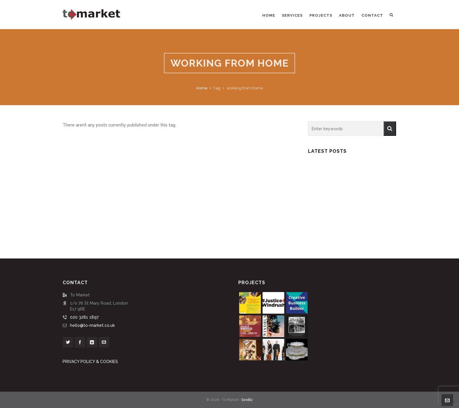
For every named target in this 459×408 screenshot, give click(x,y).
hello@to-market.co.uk (92, 325)
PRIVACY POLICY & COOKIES (90, 361)
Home (202, 88)
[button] (389, 128)
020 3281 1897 (84, 317)
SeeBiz (247, 400)
